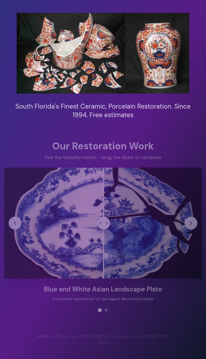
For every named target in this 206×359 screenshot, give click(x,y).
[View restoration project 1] (100, 310)
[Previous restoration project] (15, 222)
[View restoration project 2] (106, 309)
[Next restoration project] (190, 222)
